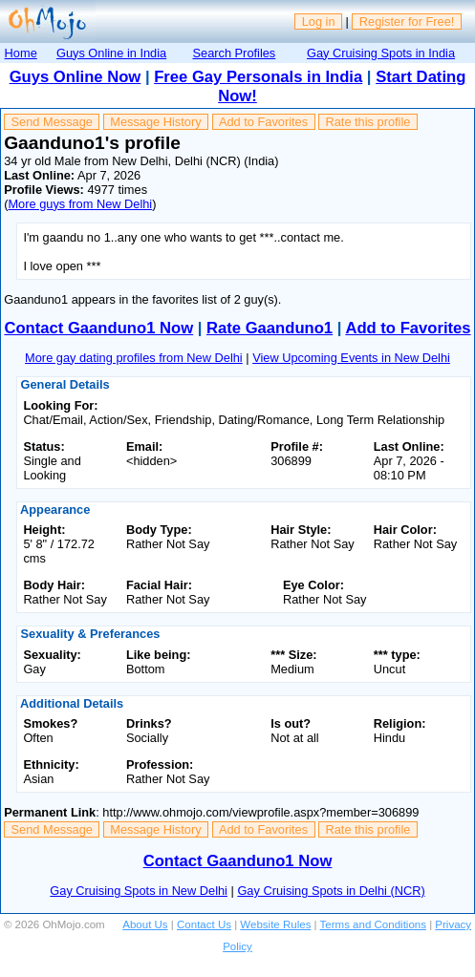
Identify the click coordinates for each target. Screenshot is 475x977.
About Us (144, 924)
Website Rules (275, 924)
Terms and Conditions (373, 924)
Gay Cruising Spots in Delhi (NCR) (330, 890)
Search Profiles (233, 53)
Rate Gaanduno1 (269, 328)
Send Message (52, 122)
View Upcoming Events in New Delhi (351, 357)
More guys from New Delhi (80, 204)
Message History (155, 122)
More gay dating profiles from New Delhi (134, 357)
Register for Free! (407, 21)
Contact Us (204, 924)
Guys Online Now (75, 77)
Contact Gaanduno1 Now (98, 328)
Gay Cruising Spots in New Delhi (138, 890)
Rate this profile (367, 122)
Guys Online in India (111, 53)
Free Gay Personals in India (258, 77)
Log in (318, 21)
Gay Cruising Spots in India (381, 53)
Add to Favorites (263, 122)
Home (21, 53)
